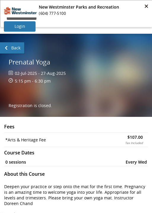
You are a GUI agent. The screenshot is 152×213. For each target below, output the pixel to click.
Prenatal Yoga (29, 62)
